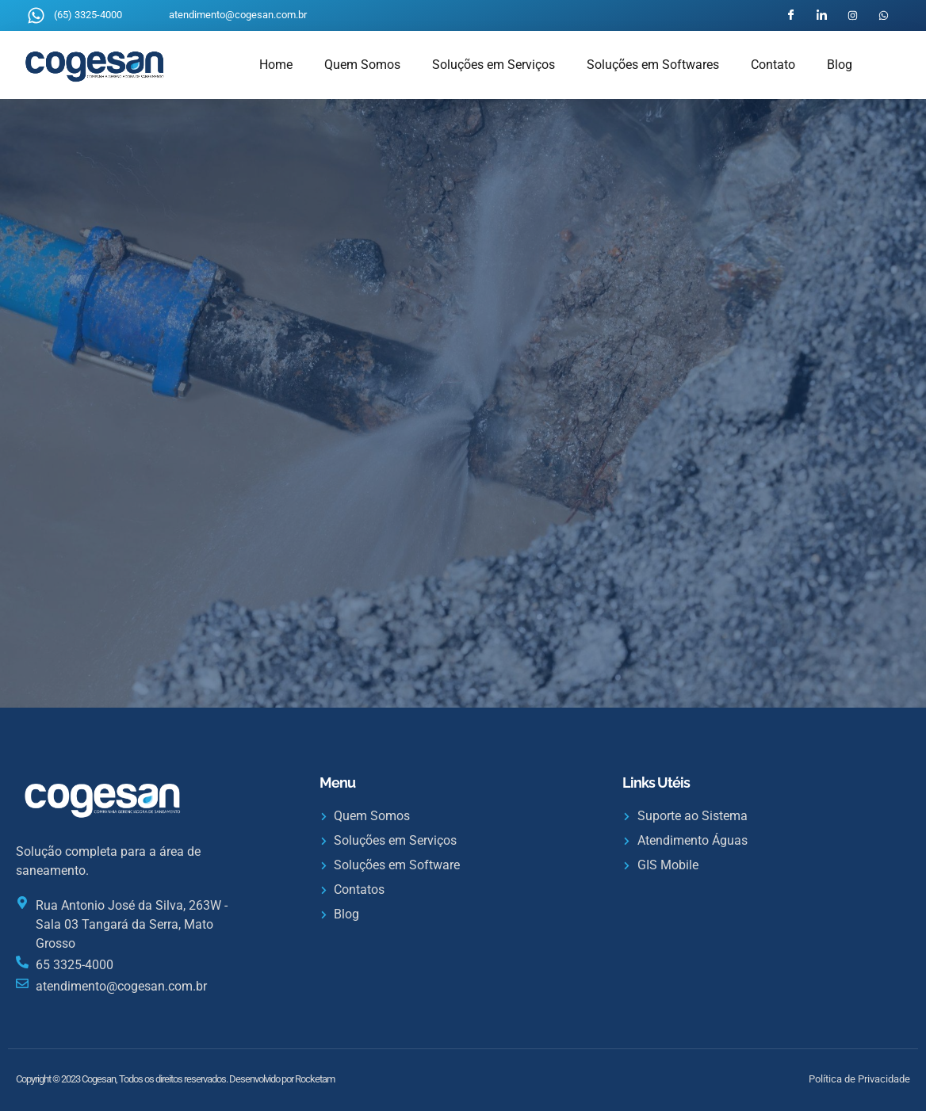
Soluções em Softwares (653, 64)
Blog (839, 64)
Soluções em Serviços (493, 64)
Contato (773, 64)
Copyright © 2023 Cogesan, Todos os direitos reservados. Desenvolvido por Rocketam (175, 1079)
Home (276, 64)
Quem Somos (362, 64)
